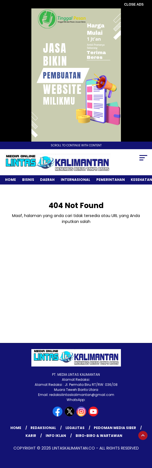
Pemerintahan (110, 179)
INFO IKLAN (56, 435)
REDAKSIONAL (43, 427)
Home (10, 179)
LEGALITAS (75, 427)
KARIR (30, 435)
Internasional (75, 179)
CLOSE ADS (134, 4)
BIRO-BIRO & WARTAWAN (99, 435)
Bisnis (28, 179)
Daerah (47, 179)
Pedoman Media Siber (115, 427)
